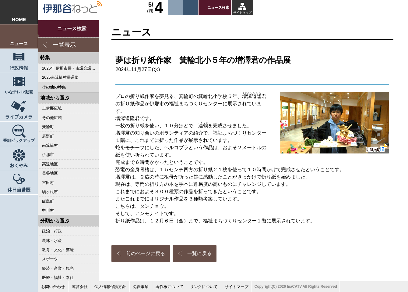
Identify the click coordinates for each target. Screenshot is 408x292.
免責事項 (141, 286)
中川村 (48, 210)
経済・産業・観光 (58, 268)
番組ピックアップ (19, 140)
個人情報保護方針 (110, 286)
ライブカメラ (19, 116)
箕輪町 (48, 126)
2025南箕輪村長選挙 (60, 77)
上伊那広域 (52, 108)
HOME (19, 19)
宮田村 (48, 182)
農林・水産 (52, 240)
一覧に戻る (199, 253)
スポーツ (50, 259)
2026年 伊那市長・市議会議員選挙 (70, 68)
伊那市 (48, 154)
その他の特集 (54, 87)
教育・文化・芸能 (58, 249)
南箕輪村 (50, 145)
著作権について (169, 286)
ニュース (19, 43)
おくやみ (19, 165)
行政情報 (19, 67)
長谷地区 (50, 173)
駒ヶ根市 (50, 191)
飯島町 (48, 201)
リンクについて (204, 286)
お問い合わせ (53, 286)
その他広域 (52, 117)
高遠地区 (50, 164)
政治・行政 (52, 231)
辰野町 (48, 136)
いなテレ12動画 (19, 92)
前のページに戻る (145, 253)
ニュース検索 (218, 7)
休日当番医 (19, 189)
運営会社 (80, 286)
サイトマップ (242, 12)
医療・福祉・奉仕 (58, 277)
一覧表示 (64, 44)
